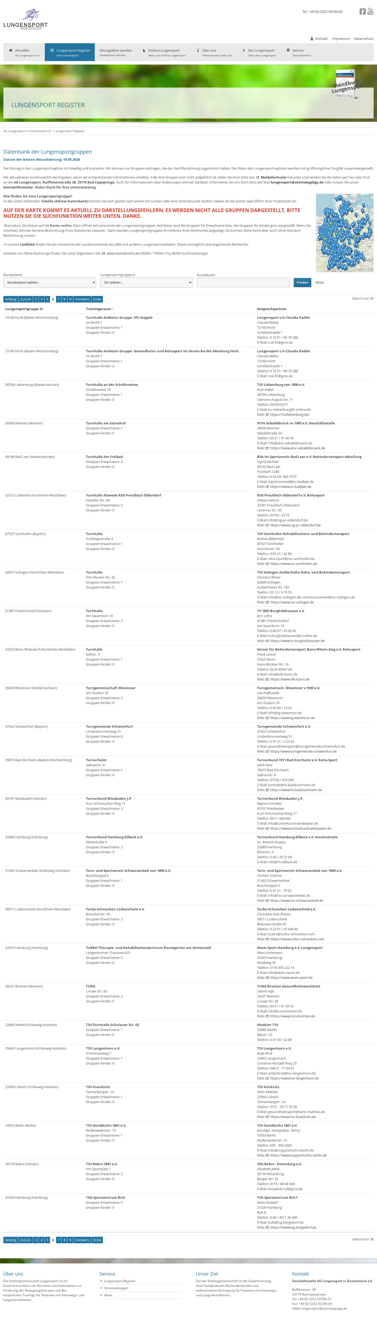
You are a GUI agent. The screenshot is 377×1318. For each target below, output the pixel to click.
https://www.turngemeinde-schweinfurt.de (303, 751)
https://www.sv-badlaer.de (290, 486)
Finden (302, 282)
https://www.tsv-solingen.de (292, 602)
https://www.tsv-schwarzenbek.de (296, 900)
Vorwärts (82, 299)
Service (298, 52)
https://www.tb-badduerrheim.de (296, 789)
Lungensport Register (69, 52)
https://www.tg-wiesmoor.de (292, 717)
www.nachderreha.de (123, 253)
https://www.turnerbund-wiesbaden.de (300, 828)
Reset (319, 282)
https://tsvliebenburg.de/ (289, 414)
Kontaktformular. (18, 187)
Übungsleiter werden (115, 52)
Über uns (213, 52)
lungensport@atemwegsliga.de (297, 182)
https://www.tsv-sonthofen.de (293, 563)
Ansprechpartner (273, 308)
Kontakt (321, 38)
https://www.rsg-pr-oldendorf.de (295, 525)
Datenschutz (364, 38)
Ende (97, 299)
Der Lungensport (258, 52)
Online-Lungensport (163, 52)
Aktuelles (24, 52)
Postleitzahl (206, 275)
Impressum (341, 38)
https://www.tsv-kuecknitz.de (293, 1116)
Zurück (25, 299)
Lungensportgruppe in (117, 274)
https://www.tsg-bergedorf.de (293, 1227)
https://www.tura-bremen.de (292, 1016)
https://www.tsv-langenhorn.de (294, 1078)
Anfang (10, 299)
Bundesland (12, 274)
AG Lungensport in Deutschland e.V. (27, 131)
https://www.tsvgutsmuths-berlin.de (298, 1155)
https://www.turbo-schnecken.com (297, 939)
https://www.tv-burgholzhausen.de (297, 640)
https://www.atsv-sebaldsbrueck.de (297, 448)
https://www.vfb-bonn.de (289, 679)
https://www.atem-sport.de (291, 977)
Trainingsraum (100, 308)
